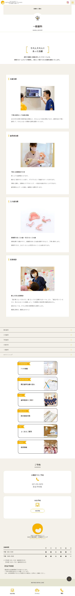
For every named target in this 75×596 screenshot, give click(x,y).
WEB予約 (37, 511)
